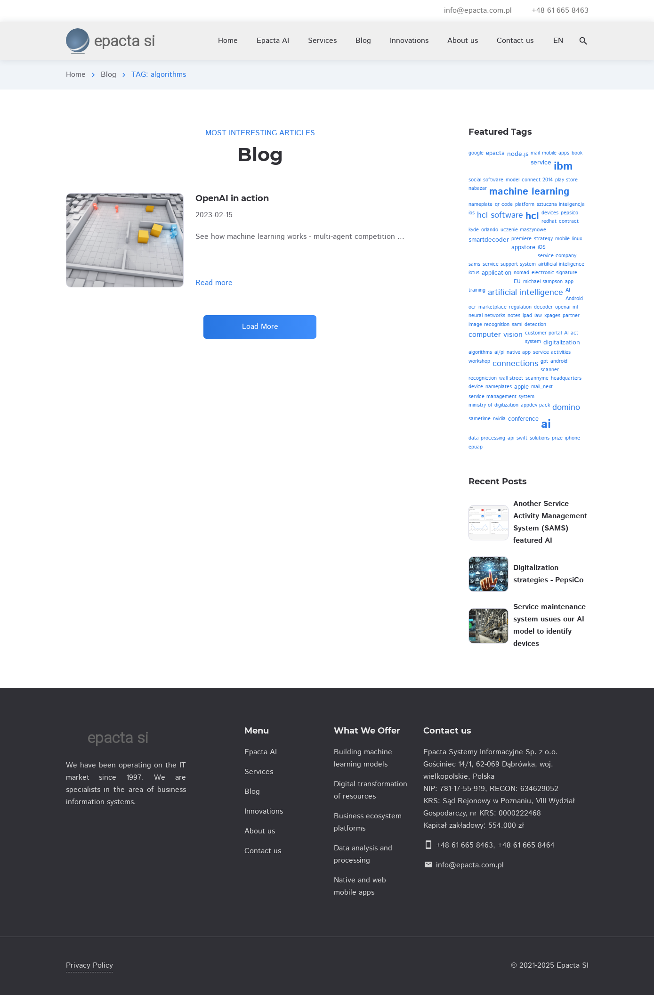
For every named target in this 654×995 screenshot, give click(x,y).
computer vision (495, 334)
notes (514, 315)
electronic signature (554, 273)
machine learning (529, 192)
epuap (475, 447)
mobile (562, 239)
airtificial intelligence (561, 264)
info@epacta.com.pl (470, 865)
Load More (260, 326)
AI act (571, 333)
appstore (523, 247)
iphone (572, 438)
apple (521, 387)
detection (535, 324)
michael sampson (543, 281)
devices (549, 213)
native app (519, 352)
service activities (552, 352)
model (512, 180)
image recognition (488, 324)
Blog (108, 74)
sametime (479, 419)
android (558, 361)
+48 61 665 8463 (464, 845)
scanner (550, 370)
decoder (543, 307)
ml (575, 307)
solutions (539, 438)
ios (471, 213)
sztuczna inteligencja (561, 204)
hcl (532, 216)
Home (76, 74)
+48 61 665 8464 (526, 845)
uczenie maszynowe (523, 230)
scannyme (537, 378)
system (533, 341)
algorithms (480, 352)
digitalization (561, 342)
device (475, 387)
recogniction (482, 378)
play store (566, 180)
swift (522, 438)
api (511, 438)
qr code (504, 204)
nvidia (499, 419)
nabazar (477, 188)
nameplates (498, 387)
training (476, 290)
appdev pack (535, 405)
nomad (521, 273)
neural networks (486, 315)
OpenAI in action (232, 198)
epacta (495, 153)
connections (515, 364)
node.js (517, 154)
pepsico (569, 213)
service (541, 162)
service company (557, 256)
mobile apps (555, 153)
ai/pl (499, 352)
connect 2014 (537, 180)
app (569, 281)
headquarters (566, 378)
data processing (486, 438)
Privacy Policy (89, 965)
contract (569, 221)
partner (571, 315)
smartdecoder (488, 240)
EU (517, 281)
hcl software (500, 215)
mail (535, 153)
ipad (527, 315)
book (577, 153)
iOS (542, 247)
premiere (521, 239)
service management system (501, 396)
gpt (544, 361)
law (538, 315)
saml (517, 324)
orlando (489, 230)
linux (577, 239)
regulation (520, 307)
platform (524, 204)
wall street (511, 378)
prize (557, 438)
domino (566, 407)
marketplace (492, 307)
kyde (473, 230)
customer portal (543, 333)
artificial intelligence (525, 292)
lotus (473, 273)
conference (523, 419)
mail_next (542, 387)
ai (546, 424)
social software (485, 180)
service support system (509, 264)
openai (562, 307)
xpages (552, 315)
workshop (479, 361)
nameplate (480, 204)
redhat (549, 221)
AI (567, 290)
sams (474, 264)
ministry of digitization (493, 405)
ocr (472, 307)
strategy (543, 239)
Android (574, 298)
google (476, 153)
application (496, 273)
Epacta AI (273, 40)
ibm (563, 166)
